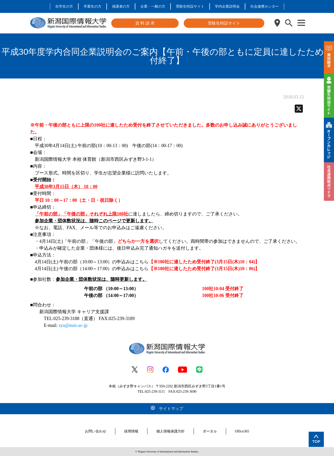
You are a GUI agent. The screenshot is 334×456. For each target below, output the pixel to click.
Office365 (242, 431)
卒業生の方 (92, 6)
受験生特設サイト (190, 6)
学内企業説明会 (227, 6)
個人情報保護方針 (170, 431)
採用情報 (131, 431)
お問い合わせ (95, 431)
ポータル (210, 431)
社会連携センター (264, 6)
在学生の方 (64, 6)
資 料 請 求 (145, 23)
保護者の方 (121, 6)
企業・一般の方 (152, 6)
